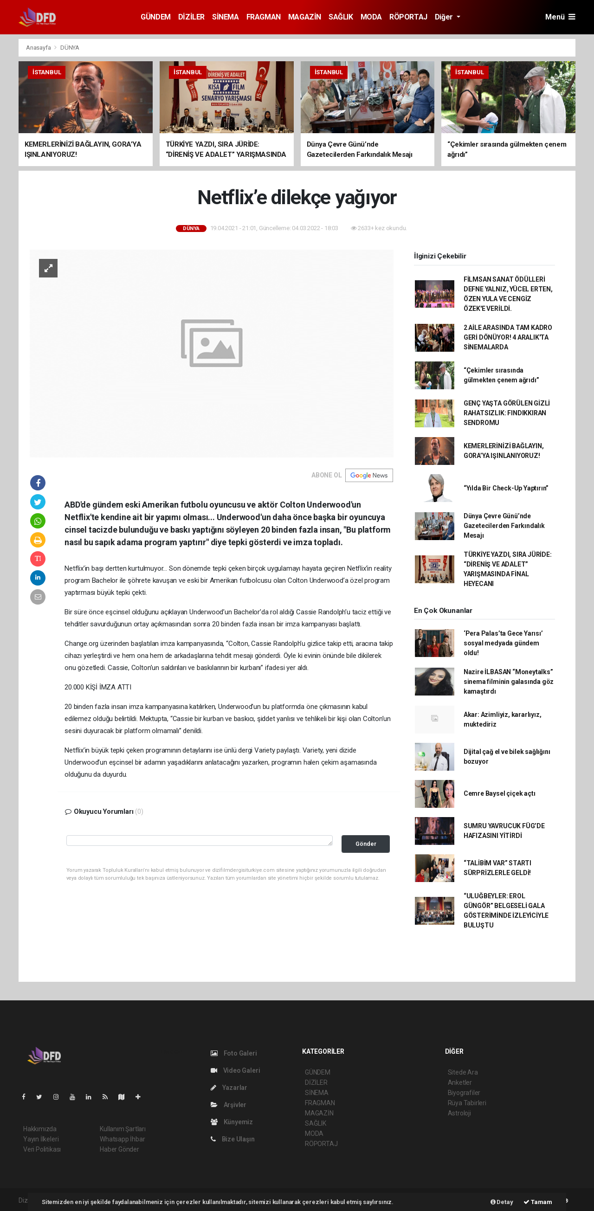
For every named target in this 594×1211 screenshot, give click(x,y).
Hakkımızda (40, 1129)
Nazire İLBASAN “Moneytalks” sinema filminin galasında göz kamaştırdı (509, 681)
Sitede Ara (463, 1072)
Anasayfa (39, 47)
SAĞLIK (341, 17)
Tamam (537, 1201)
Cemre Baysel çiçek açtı (500, 793)
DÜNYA (69, 47)
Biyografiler (464, 1092)
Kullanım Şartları (123, 1129)
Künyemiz (232, 1122)
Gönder (365, 843)
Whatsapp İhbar (122, 1139)
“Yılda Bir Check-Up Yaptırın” (506, 488)
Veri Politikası (42, 1149)
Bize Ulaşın (233, 1139)
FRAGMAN (263, 17)
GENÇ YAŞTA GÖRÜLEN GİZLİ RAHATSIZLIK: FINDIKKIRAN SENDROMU (507, 412)
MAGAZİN (304, 17)
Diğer (445, 17)
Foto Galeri (234, 1053)
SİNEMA (225, 17)
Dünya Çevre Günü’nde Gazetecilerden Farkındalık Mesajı (504, 525)
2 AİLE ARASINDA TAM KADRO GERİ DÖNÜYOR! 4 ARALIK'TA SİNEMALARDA (508, 337)
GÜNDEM (156, 17)
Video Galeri (235, 1070)
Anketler (460, 1082)
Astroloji (459, 1113)
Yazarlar (229, 1087)
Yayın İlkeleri (40, 1139)
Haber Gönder (119, 1149)
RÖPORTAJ (408, 17)
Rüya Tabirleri (467, 1103)
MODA (371, 17)
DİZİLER (191, 17)
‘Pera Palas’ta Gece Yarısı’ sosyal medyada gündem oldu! (503, 643)
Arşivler (228, 1104)
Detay (502, 1201)
